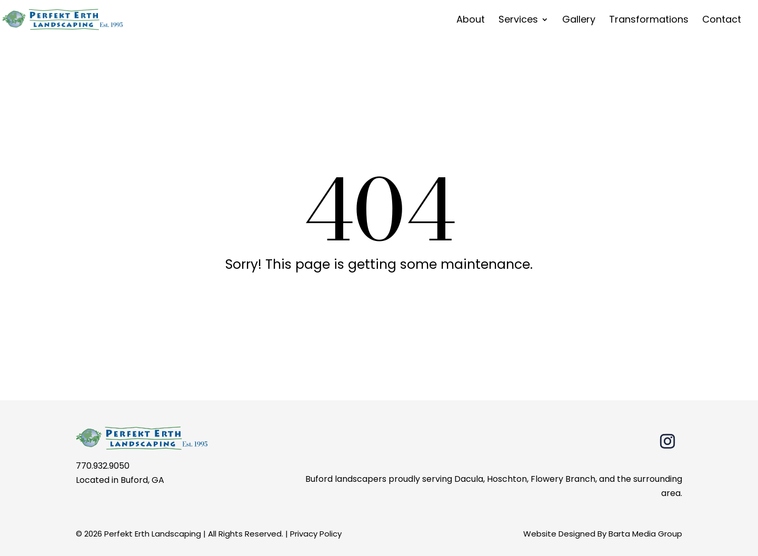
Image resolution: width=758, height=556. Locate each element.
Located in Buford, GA (120, 480)
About (470, 21)
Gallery (578, 21)
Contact (721, 21)
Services (518, 21)
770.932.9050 (102, 466)
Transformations (649, 21)
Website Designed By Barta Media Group (602, 533)
